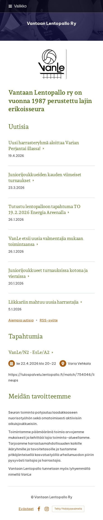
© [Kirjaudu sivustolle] (32, 497)
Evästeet (26, 509)
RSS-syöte (49, 320)
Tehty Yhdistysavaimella (68, 508)
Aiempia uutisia (21, 320)
